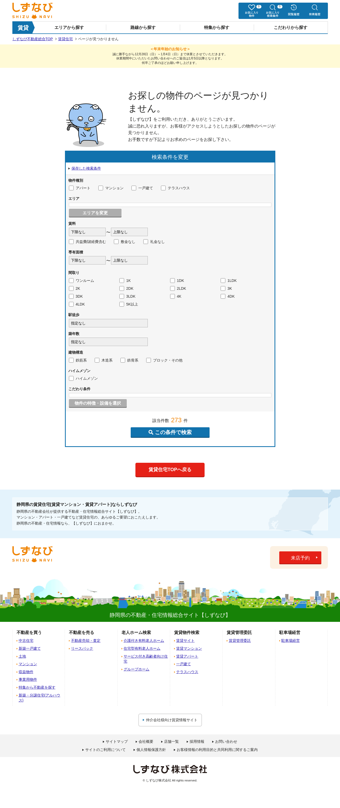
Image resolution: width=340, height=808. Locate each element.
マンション (111, 188)
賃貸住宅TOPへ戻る (170, 469)
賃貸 (23, 28)
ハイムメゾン (83, 378)
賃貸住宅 (65, 39)
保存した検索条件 (86, 168)
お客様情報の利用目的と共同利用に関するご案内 (217, 750)
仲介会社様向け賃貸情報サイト (171, 720)
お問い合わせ (226, 741)
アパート (79, 188)
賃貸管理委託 (240, 640)
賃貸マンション (189, 648)
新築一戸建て (30, 648)
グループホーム (136, 669)
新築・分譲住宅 (39, 698)
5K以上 (128, 304)
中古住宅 (26, 640)
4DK (228, 296)
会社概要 (146, 741)
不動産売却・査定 (85, 640)
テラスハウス (175, 188)
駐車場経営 (290, 640)
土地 (22, 656)
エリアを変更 (95, 213)
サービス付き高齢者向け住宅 (146, 659)
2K (74, 288)
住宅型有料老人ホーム (142, 648)
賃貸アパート (187, 656)
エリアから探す (69, 27)
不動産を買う (29, 632)
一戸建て (142, 188)
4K (175, 296)
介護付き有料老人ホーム (144, 640)
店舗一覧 (171, 741)
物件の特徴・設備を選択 (98, 403)
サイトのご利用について (105, 750)
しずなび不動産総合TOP (32, 39)
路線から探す (143, 27)
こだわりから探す (290, 27)
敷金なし (124, 241)
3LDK (127, 296)
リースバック (82, 648)
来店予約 (300, 558)
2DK (126, 288)
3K (226, 288)
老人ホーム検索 (136, 632)
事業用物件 (28, 679)
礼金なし (154, 241)
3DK (76, 296)
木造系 (104, 360)
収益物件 (26, 672)
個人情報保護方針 (151, 750)
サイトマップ (117, 741)
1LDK (229, 280)
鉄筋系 (78, 360)
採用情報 (197, 741)
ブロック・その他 (164, 360)
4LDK (77, 304)
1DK (177, 280)
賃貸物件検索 (186, 632)
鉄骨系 (129, 360)
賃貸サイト (185, 640)
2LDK (178, 288)
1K (125, 280)
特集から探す (216, 27)
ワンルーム (81, 280)
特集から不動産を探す (37, 687)
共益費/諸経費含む (87, 241)
